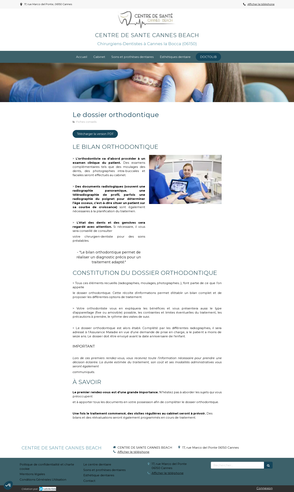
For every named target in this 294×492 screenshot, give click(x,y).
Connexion (265, 488)
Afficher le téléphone (261, 4)
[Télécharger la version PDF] (95, 134)
